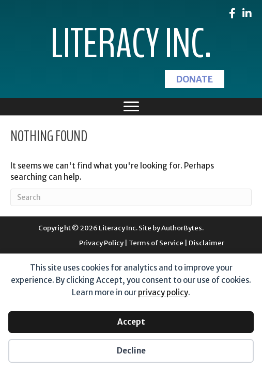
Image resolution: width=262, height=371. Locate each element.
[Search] (131, 197)
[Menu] (131, 106)
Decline (131, 351)
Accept (131, 322)
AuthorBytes (181, 228)
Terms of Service (156, 243)
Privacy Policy (101, 243)
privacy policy (163, 292)
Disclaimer (206, 243)
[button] (194, 79)
